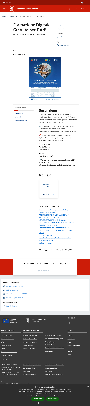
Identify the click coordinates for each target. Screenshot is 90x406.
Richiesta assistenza (29, 374)
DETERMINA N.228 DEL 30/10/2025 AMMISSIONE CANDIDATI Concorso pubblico (56, 223)
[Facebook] (75, 8)
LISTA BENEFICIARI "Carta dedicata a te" (52, 220)
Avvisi (69, 342)
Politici (3, 348)
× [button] (88, 386)
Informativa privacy (51, 368)
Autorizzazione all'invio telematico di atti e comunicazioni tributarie (53, 211)
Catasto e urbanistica (29, 345)
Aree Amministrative (7, 339)
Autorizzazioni (49, 351)
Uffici (2, 342)
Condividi (61, 25)
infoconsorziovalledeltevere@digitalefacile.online (57, 165)
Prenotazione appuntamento (32, 365)
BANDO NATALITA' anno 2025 (49, 217)
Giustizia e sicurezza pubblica (54, 339)
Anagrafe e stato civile (30, 335)
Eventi (70, 354)
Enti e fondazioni (6, 345)
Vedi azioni (62, 29)
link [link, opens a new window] (63, 395)
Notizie (17, 16)
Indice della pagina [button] (20, 107)
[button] (45, 403)
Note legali (48, 371)
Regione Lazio (7, 2)
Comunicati (71, 339)
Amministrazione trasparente (54, 365)
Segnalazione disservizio (30, 368)
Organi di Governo (6, 335)
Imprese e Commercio (30, 342)
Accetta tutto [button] (37, 399)
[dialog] (45, 395)
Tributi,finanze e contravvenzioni (50, 343)
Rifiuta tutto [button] (52, 399)
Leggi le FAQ (27, 371)
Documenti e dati (6, 355)
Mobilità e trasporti (29, 348)
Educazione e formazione (53, 335)
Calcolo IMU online (45, 235)
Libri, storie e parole (45, 243)
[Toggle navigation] (4, 8)
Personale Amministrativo (9, 352)
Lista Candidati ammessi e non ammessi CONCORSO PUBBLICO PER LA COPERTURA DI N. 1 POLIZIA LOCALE (57, 230)
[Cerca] (86, 9)
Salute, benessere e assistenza (54, 348)
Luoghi (70, 351)
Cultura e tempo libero (30, 339)
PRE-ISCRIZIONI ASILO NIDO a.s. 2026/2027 (54, 215)
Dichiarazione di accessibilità (54, 374)
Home (4, 16)
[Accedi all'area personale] (82, 2)
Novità (10, 16)
